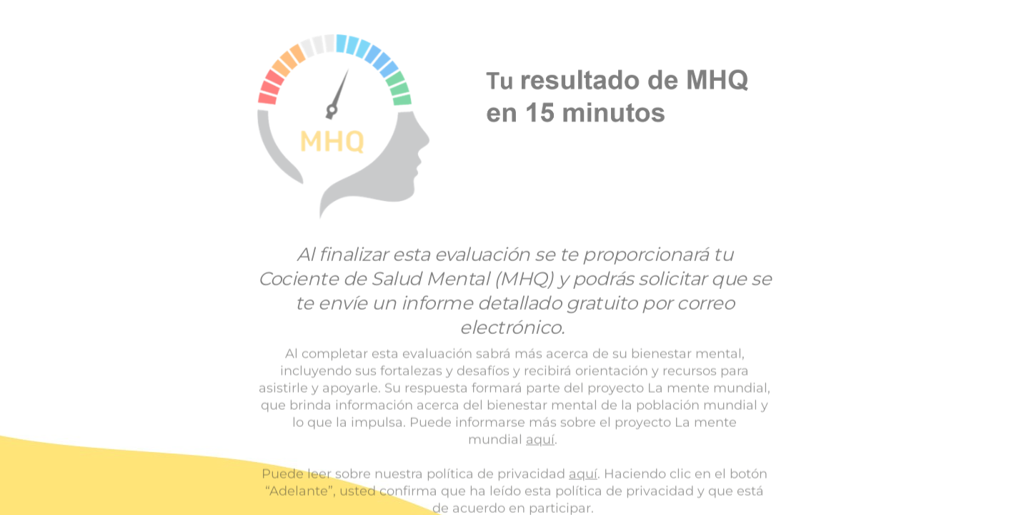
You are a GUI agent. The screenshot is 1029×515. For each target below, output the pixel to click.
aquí (540, 439)
